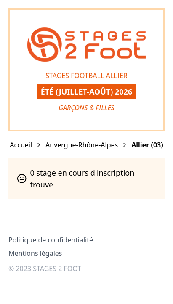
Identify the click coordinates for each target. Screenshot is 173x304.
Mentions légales (35, 253)
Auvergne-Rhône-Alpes (81, 144)
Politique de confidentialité (50, 239)
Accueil (21, 144)
